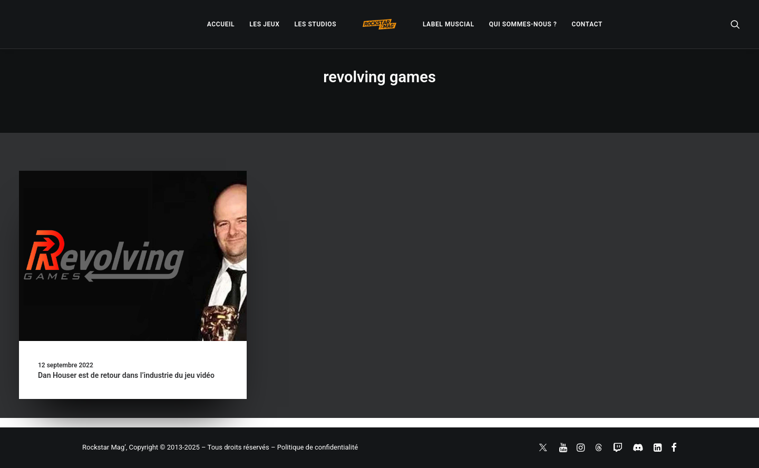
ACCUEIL (221, 24)
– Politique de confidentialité (314, 447)
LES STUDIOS (315, 24)
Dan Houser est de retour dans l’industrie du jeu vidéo (126, 375)
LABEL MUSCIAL (448, 24)
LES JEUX (264, 24)
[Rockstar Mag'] (379, 24)
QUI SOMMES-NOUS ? (523, 24)
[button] (735, 24)
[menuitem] (221, 24)
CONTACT (587, 24)
